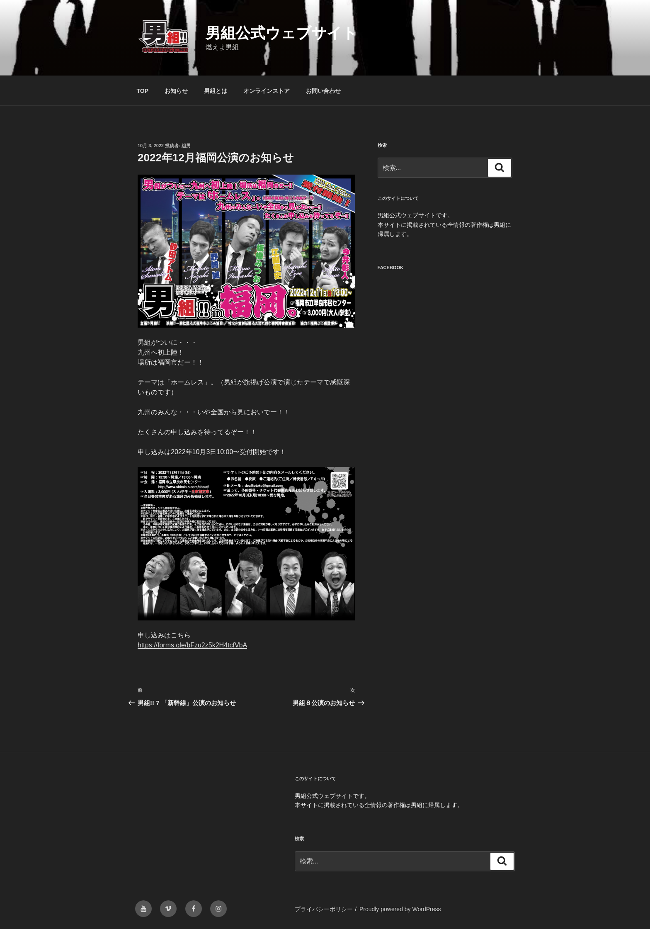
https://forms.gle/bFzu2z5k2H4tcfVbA (192, 645)
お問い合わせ (323, 91)
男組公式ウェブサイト (281, 32)
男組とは (215, 91)
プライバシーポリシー (324, 909)
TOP (143, 91)
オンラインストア (266, 91)
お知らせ (176, 91)
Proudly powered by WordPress (400, 909)
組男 (186, 145)
